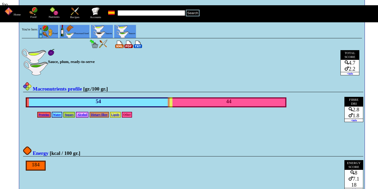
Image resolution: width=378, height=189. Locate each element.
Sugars (69, 114)
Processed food (74, 33)
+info (350, 73)
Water (57, 114)
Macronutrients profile (52, 89)
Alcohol (82, 114)
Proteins (44, 114)
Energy (36, 153)
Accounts (95, 16)
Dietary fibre (99, 114)
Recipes (74, 16)
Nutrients (54, 15)
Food (33, 15)
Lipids (115, 114)
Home (12, 14)
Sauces (102, 33)
